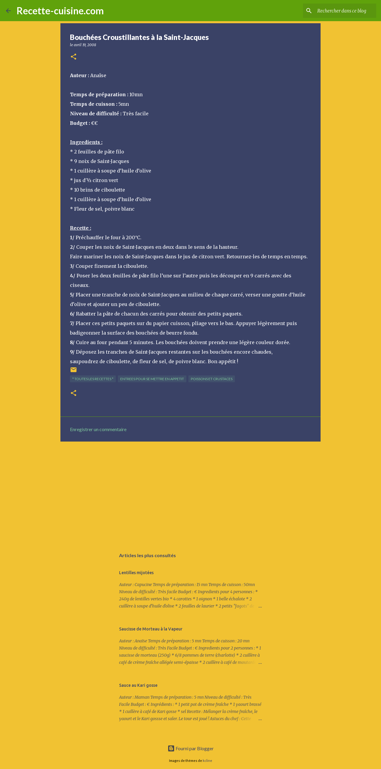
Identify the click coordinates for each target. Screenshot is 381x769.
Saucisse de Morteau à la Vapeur (150, 629)
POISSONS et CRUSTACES (211, 379)
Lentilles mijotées (136, 572)
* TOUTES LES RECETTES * (92, 379)
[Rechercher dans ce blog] (345, 11)
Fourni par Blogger (191, 748)
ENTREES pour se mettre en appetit (152, 379)
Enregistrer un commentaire (98, 429)
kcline (207, 760)
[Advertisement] (190, 492)
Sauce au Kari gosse (138, 685)
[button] (73, 57)
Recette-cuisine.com (60, 10)
